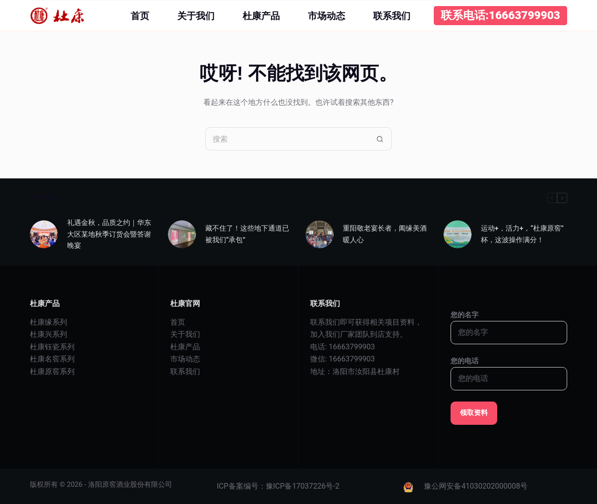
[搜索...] (286, 138)
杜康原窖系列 (52, 371)
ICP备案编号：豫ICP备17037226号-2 (278, 486)
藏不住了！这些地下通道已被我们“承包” (247, 234)
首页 (140, 15)
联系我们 (391, 15)
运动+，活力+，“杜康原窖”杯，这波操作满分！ (522, 234)
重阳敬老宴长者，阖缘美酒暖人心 (385, 234)
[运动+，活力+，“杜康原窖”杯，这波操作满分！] (458, 234)
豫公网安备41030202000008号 (476, 486)
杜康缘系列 (48, 322)
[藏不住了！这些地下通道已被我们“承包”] (182, 234)
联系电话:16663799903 (500, 15)
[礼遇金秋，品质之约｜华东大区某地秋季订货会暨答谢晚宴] (44, 234)
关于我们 (196, 15)
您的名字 (509, 324)
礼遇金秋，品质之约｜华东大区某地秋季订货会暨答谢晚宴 (109, 234)
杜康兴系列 (48, 334)
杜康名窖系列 (52, 358)
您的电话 (509, 370)
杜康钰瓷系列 (52, 346)
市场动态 (326, 15)
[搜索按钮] (380, 138)
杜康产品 (261, 15)
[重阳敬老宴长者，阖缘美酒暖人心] (319, 234)
